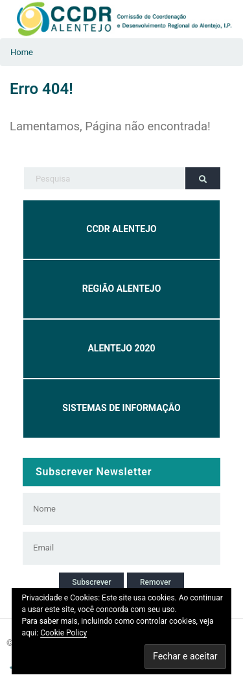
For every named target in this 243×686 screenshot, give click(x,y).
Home (21, 52)
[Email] (113, 548)
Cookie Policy (63, 632)
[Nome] (113, 509)
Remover (155, 582)
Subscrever (91, 582)
